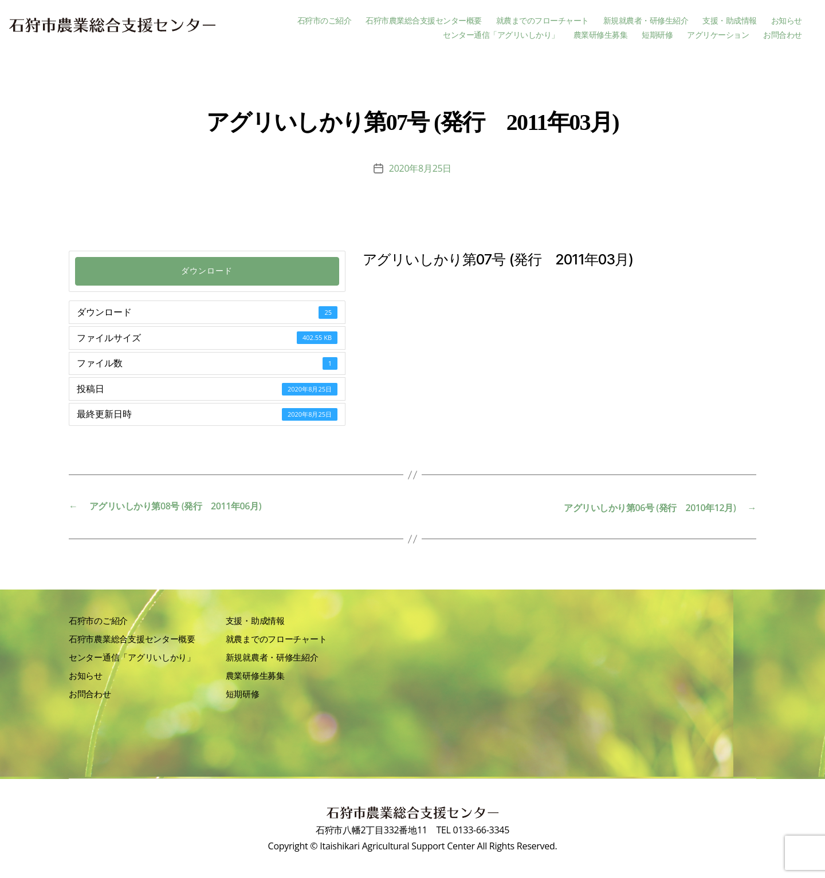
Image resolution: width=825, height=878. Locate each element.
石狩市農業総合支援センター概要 (424, 21)
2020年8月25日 (420, 168)
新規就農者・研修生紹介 (646, 21)
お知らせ (786, 21)
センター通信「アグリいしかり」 (501, 35)
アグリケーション (718, 35)
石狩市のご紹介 (324, 21)
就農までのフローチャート (542, 21)
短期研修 (657, 35)
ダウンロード (207, 271)
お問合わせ (782, 35)
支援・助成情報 (729, 21)
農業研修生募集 (600, 35)
